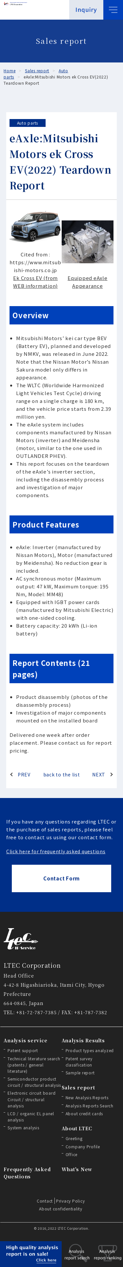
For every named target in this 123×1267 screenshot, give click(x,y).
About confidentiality (60, 1208)
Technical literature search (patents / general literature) (34, 1065)
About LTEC (77, 1128)
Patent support (23, 1050)
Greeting (74, 1138)
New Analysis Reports (87, 1097)
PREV (24, 774)
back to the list (61, 774)
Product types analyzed (90, 1050)
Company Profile (83, 1146)
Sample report (80, 1072)
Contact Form (61, 878)
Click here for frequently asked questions (56, 851)
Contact (45, 1201)
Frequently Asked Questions (27, 1173)
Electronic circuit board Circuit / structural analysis (31, 1099)
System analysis (23, 1127)
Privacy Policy (70, 1201)
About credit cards (84, 1113)
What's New (77, 1169)
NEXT (98, 774)
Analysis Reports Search (89, 1105)
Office (72, 1154)
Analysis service (25, 1040)
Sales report (78, 1087)
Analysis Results (83, 1040)
